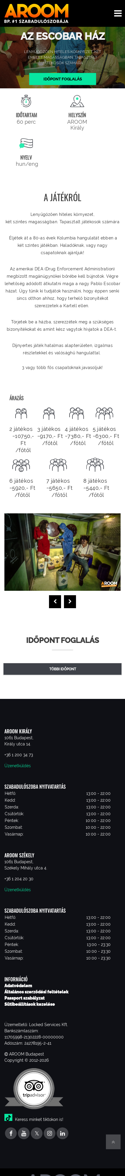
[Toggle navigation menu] (118, 13)
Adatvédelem (18, 985)
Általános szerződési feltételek (36, 992)
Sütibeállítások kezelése (29, 1004)
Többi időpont (62, 669)
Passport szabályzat (24, 998)
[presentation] (55, 601)
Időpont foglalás (62, 79)
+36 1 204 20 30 (18, 878)
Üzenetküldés (17, 765)
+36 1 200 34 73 (18, 754)
